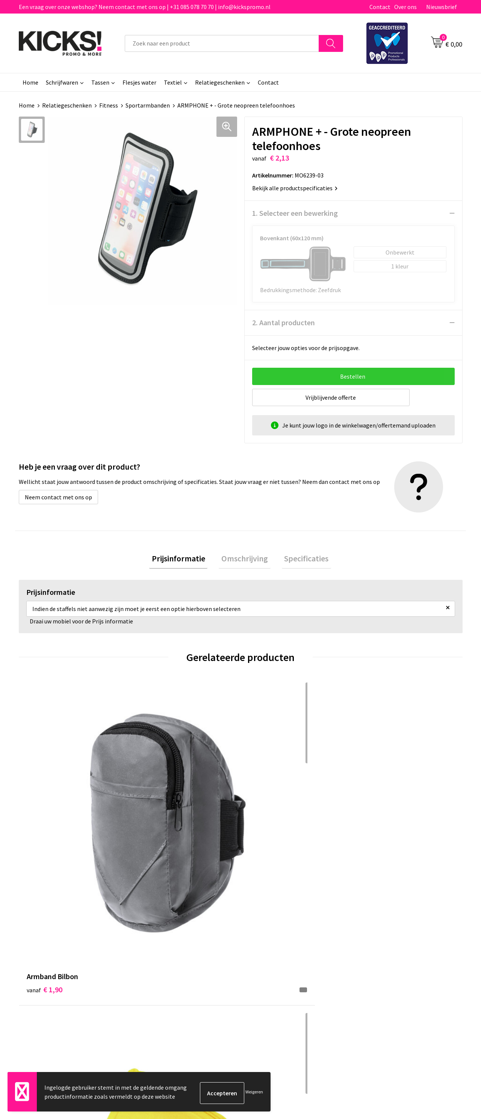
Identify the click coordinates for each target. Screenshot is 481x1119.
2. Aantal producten (283, 322)
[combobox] (222, 43)
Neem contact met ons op (58, 497)
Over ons (405, 7)
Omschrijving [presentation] (244, 560)
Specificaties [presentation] (301, 560)
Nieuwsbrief (441, 7)
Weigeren (254, 1093)
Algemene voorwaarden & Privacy (402, 924)
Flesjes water (139, 82)
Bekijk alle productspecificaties (294, 188)
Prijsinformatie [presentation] (183, 560)
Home (30, 82)
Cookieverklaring (382, 935)
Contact (379, 7)
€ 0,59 (377, 806)
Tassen (100, 82)
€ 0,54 (155, 806)
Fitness (108, 105)
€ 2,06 (266, 806)
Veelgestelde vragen (166, 935)
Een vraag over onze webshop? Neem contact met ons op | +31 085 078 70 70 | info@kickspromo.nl (145, 7)
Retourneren (266, 947)
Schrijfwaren (62, 82)
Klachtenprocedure (164, 958)
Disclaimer (373, 947)
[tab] (183, 560)
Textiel (173, 82)
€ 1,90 (44, 806)
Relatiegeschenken (220, 82)
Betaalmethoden (272, 935)
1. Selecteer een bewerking (295, 213)
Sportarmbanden (148, 105)
